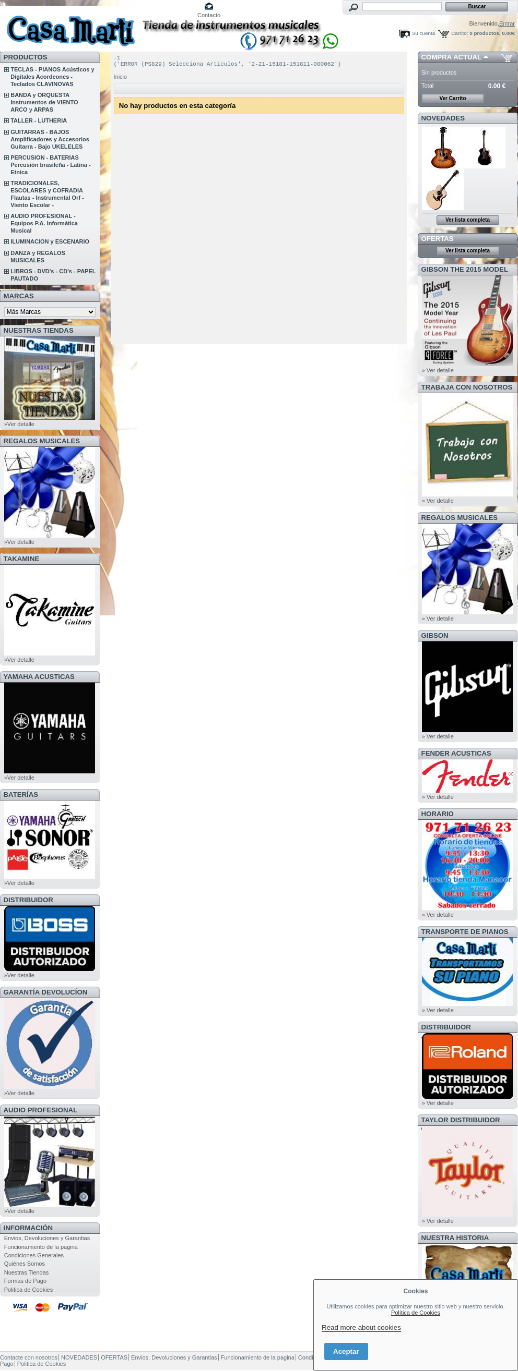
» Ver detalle (438, 370)
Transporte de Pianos (465, 932)
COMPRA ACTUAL (451, 57)
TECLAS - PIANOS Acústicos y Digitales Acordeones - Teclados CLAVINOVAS (52, 76)
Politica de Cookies (28, 1290)
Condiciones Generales (34, 1255)
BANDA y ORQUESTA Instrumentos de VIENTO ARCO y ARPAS (44, 102)
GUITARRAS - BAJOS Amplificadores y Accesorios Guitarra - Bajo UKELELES (49, 139)
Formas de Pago (25, 1281)
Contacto (208, 15)
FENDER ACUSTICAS (456, 753)
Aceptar (346, 1351)
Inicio (120, 80)
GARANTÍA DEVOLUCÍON (46, 992)
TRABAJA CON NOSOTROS (467, 387)
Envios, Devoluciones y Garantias (47, 1238)
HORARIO (437, 814)
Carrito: (459, 33)
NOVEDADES (443, 118)
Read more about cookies (361, 1327)
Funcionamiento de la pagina (41, 1247)
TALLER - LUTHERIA (38, 120)
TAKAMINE (22, 559)
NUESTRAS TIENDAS (39, 330)
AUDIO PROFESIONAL (40, 1110)
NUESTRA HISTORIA (455, 1238)
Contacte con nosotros (28, 1357)
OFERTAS (437, 238)
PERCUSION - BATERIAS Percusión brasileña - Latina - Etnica (50, 164)
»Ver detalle (19, 424)
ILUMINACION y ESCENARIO (49, 241)
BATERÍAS (21, 794)
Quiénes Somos (24, 1263)
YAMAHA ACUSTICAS (39, 677)
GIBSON (435, 635)
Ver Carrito (452, 98)
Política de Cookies (415, 1312)
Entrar (507, 23)
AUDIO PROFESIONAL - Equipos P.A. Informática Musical (44, 223)
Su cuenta (423, 33)
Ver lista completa (467, 220)
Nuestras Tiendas (26, 1272)
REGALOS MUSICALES (42, 441)
